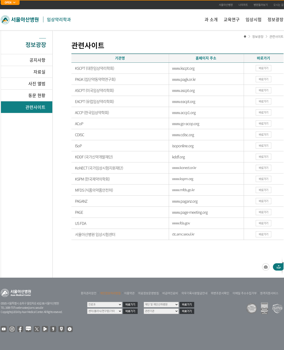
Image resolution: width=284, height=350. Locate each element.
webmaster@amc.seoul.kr (29, 307)
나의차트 (243, 5)
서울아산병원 (226, 5)
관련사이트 (276, 36)
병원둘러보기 (261, 5)
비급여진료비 (170, 293)
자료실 (39, 72)
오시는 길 (278, 5)
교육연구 (232, 19)
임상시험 (254, 19)
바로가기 (263, 68)
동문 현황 (36, 95)
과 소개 (211, 19)
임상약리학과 (59, 19)
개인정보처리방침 (110, 293)
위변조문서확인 (220, 293)
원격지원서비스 (269, 293)
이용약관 (129, 293)
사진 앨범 (36, 83)
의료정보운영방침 (148, 293)
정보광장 (276, 19)
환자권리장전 (88, 293)
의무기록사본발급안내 (194, 293)
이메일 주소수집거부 (245, 293)
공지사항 (37, 60)
